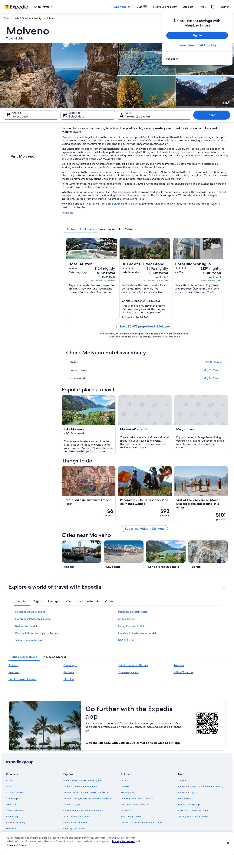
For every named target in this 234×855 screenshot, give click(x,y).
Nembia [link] (69, 679)
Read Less (67, 212)
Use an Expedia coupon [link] (190, 804)
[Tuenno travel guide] (208, 555)
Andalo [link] (13, 665)
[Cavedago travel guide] (124, 555)
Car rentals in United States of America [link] (83, 810)
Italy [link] (17, 18)
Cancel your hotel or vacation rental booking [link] (200, 786)
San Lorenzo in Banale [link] (133, 665)
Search (211, 115)
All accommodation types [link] (76, 816)
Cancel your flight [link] (187, 792)
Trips (202, 6)
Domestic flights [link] (71, 804)
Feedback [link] (11, 828)
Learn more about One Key (197, 45)
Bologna (117, 203)
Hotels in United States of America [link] (80, 786)
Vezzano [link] (14, 672)
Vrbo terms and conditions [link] (134, 804)
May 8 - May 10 (212, 378)
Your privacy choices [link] (131, 816)
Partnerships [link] (12, 798)
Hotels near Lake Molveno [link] (30, 611)
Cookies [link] (125, 786)
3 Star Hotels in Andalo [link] (28, 640)
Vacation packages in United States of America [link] (87, 798)
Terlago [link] (69, 672)
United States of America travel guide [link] (82, 780)
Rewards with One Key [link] (75, 822)
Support (188, 6)
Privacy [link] (124, 780)
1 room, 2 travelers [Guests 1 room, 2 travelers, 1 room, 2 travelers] (137, 116)
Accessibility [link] (127, 810)
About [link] (9, 780)
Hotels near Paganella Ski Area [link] (33, 619)
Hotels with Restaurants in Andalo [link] (137, 633)
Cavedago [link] (70, 665)
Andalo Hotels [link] (126, 619)
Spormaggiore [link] (129, 672)
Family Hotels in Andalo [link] (131, 626)
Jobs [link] (8, 786)
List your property (165, 6)
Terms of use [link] (127, 792)
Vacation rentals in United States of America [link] (85, 792)
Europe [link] (7, 18)
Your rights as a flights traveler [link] (193, 816)
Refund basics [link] (185, 798)
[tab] (80, 229)
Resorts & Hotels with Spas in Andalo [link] (36, 633)
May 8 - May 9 (213, 362)
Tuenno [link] (179, 665)
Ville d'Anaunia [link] (183, 672)
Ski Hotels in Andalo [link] (26, 626)
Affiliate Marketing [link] (15, 822)
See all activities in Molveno (145, 528)
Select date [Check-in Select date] (20, 116)
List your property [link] (15, 792)
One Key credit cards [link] (74, 828)
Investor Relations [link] (15, 810)
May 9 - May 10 (212, 370)
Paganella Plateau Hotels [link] (132, 611)
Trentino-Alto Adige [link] (32, 18)
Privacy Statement (123, 841)
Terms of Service (17, 845)
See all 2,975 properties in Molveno (145, 326)
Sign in (225, 6)
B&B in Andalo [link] (126, 640)
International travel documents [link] (193, 810)
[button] (117, 586)
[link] (197, 59)
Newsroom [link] (11, 804)
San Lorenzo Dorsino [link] (22, 679)
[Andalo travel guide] (82, 555)
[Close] (228, 843)
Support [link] (182, 780)
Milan (130, 203)
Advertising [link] (12, 816)
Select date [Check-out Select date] (76, 116)
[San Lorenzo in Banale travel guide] (166, 555)
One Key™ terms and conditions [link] (137, 798)
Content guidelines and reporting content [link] (142, 822)
